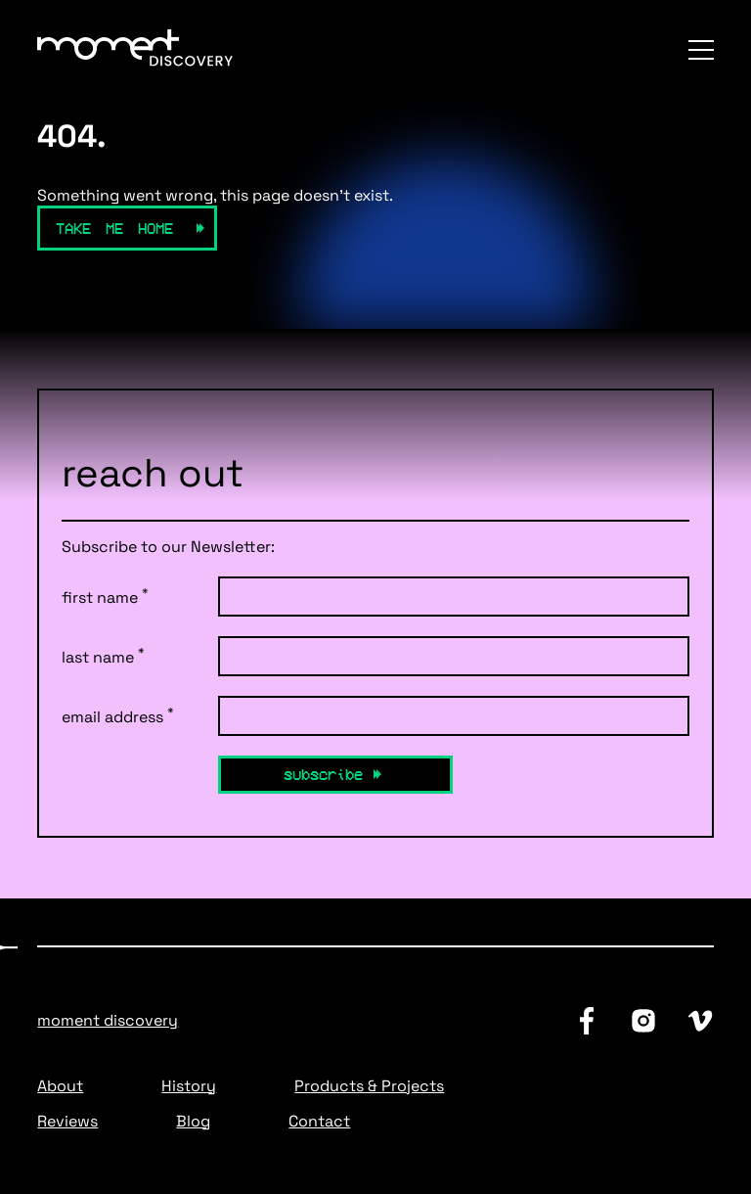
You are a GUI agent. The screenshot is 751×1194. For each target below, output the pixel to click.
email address (118, 716)
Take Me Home (114, 228)
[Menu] (701, 50)
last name (103, 656)
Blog (193, 1121)
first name (105, 596)
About (60, 1086)
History (188, 1086)
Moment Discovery (107, 1020)
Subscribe (323, 774)
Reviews (67, 1121)
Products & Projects (369, 1086)
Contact (319, 1121)
